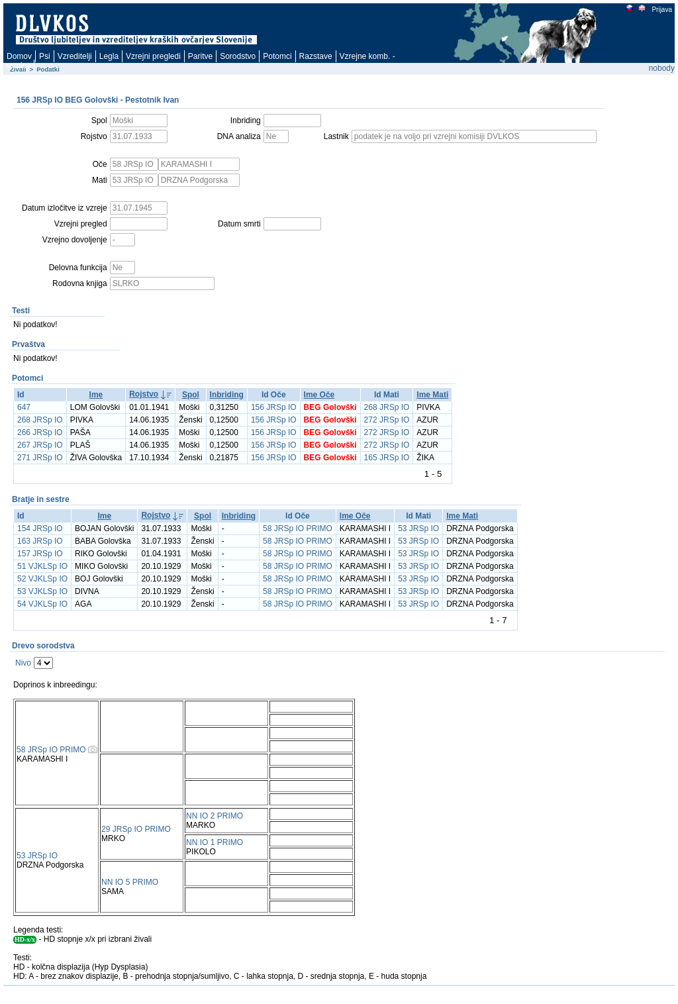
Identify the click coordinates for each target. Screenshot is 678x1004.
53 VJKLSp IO (42, 591)
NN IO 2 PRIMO (214, 816)
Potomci (277, 56)
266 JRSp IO (40, 432)
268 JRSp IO (387, 407)
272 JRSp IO (387, 420)
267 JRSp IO (40, 445)
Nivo (23, 663)
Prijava (661, 9)
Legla (109, 56)
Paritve (200, 56)
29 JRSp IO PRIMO (136, 829)
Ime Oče (319, 394)
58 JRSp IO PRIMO (297, 528)
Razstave (315, 56)
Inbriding (227, 394)
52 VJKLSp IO (42, 578)
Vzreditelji (75, 56)
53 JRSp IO (418, 528)
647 (23, 407)
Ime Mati (432, 394)
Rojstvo (143, 394)
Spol (190, 394)
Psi (44, 56)
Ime (96, 394)
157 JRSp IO (40, 553)
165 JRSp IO (387, 457)
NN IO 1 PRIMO (214, 842)
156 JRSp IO (274, 407)
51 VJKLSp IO (42, 566)
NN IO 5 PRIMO (129, 882)
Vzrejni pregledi (153, 56)
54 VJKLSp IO (42, 604)
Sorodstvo (238, 56)
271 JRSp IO (40, 457)
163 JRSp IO (40, 541)
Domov (19, 56)
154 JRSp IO (40, 528)
